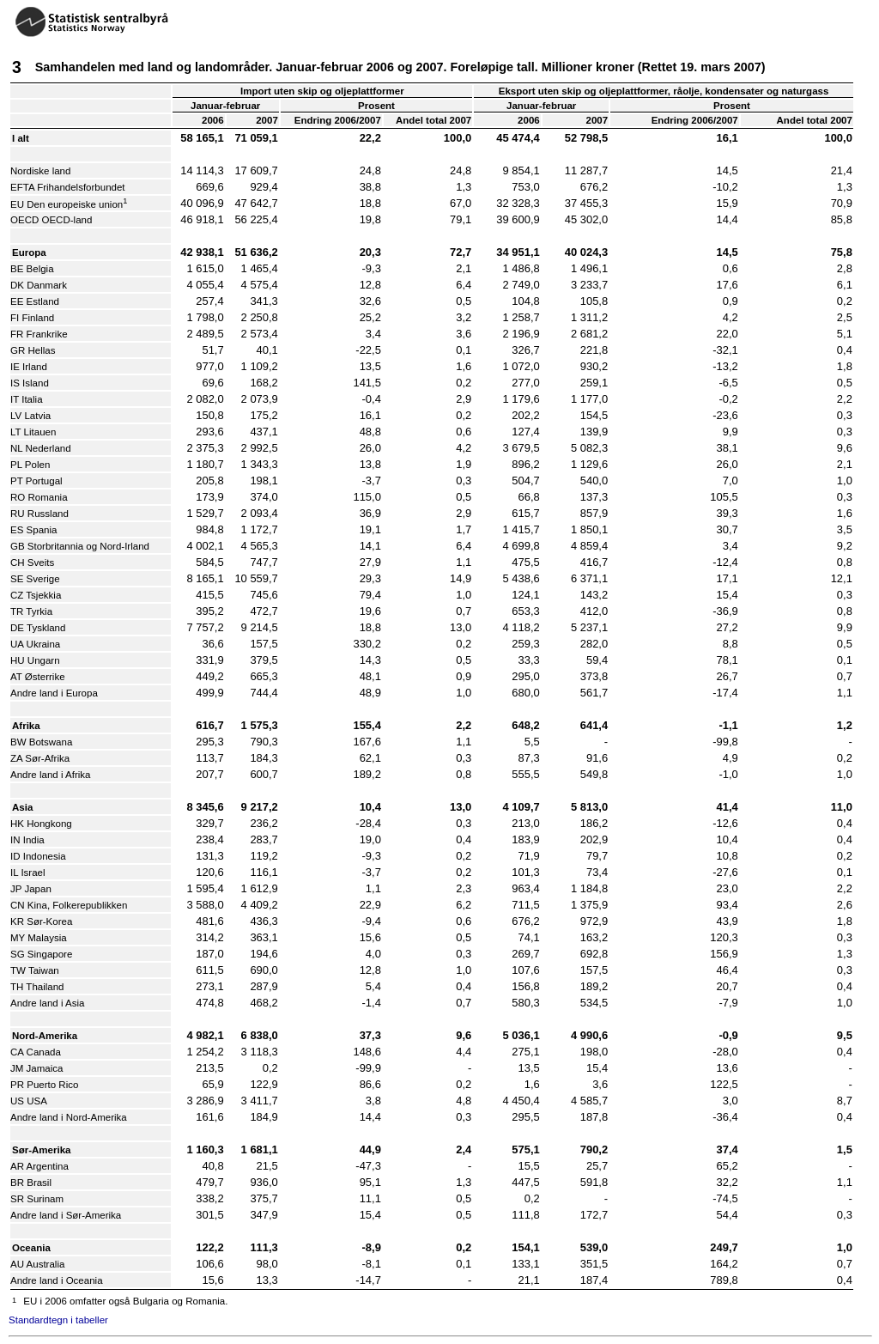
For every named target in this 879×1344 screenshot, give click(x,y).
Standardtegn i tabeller (58, 1320)
